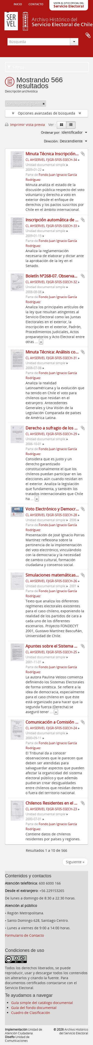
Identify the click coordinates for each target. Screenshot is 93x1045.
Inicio (18, 3)
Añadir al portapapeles (82, 153)
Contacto (36, 3)
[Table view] (71, 125)
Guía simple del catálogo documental (42, 1002)
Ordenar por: (50, 132)
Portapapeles (88, 35)
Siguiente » (75, 861)
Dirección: (51, 141)
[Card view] (61, 125)
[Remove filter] (44, 103)
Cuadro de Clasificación (30, 1012)
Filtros (15, 67)
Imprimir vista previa (25, 124)
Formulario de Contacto (24, 935)
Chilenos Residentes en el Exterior (57, 803)
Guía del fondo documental (34, 1007)
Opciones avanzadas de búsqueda (46, 113)
